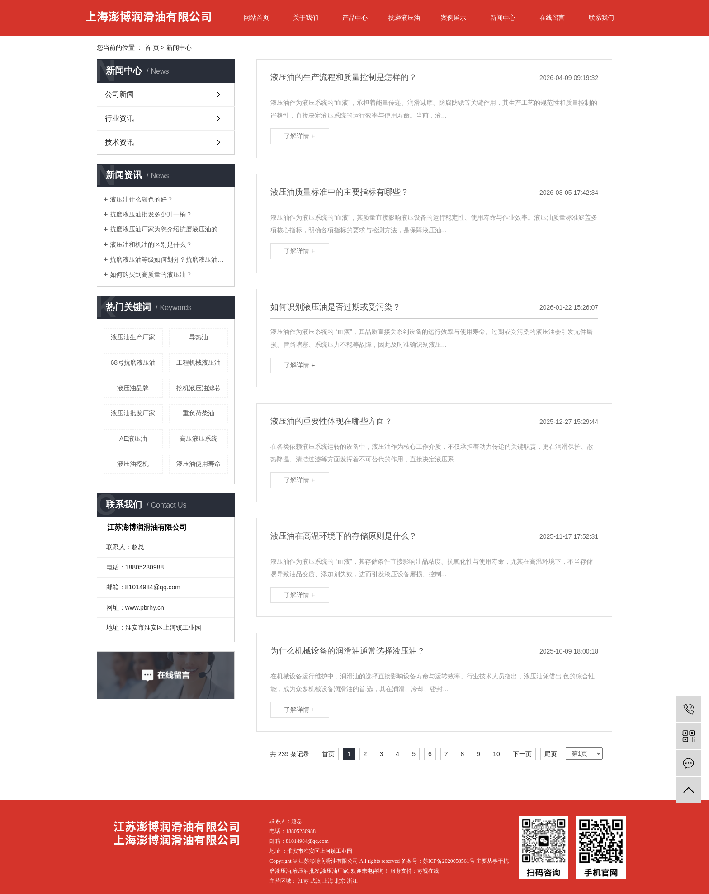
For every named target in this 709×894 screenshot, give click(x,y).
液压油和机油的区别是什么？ (151, 244)
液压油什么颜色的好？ (141, 199)
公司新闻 (119, 94)
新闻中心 (502, 17)
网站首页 (256, 17)
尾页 (550, 754)
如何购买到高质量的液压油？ (151, 274)
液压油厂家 (334, 871)
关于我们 (305, 17)
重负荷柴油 (198, 413)
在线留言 (552, 17)
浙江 (352, 881)
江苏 (303, 881)
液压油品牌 (133, 387)
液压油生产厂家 (133, 337)
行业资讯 (119, 118)
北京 (340, 881)
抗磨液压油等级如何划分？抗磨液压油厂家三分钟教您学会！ (169, 259)
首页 (328, 754)
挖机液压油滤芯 (198, 387)
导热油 (198, 337)
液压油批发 (306, 871)
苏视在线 (428, 871)
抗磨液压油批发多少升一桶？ (151, 214)
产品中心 (355, 17)
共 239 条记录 (289, 754)
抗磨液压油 (404, 17)
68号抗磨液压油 (133, 362)
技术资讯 (119, 142)
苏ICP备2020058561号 (449, 861)
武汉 (315, 881)
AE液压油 (133, 438)
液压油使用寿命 (198, 463)
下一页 (522, 754)
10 (496, 754)
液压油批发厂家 (133, 413)
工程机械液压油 (198, 362)
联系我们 (601, 17)
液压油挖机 (133, 463)
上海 (327, 881)
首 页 (152, 47)
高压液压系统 (198, 438)
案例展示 (453, 17)
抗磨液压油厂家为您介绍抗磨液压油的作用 (169, 229)
